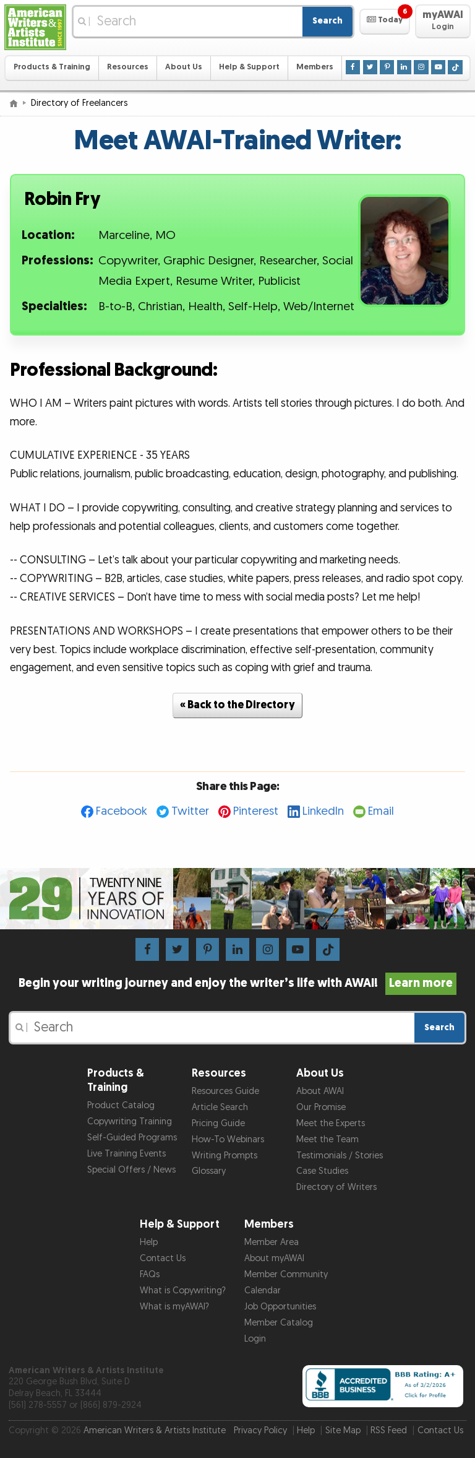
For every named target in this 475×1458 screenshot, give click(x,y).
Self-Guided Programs (132, 1137)
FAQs (150, 1274)
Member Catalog (278, 1323)
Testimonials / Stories (339, 1155)
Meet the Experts (330, 1123)
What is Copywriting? (183, 1290)
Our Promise (321, 1107)
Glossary (209, 1171)
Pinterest (255, 811)
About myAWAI (274, 1258)
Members (314, 67)
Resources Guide (225, 1091)
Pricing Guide (218, 1123)
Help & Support (249, 67)
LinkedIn (323, 811)
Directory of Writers (336, 1187)
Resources (127, 67)
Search (327, 21)
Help (149, 1242)
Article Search (220, 1107)
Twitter (190, 811)
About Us (183, 67)
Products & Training (52, 67)
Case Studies (322, 1171)
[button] (384, 22)
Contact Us (163, 1258)
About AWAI (320, 1091)
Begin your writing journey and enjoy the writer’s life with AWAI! (238, 983)
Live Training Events (126, 1154)
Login (255, 1339)
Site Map (343, 1430)
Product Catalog (121, 1105)
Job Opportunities (280, 1307)
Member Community (286, 1274)
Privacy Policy (260, 1430)
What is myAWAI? (174, 1307)
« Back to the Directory (237, 705)
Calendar (262, 1290)
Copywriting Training (129, 1121)
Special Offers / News (131, 1170)
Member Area (271, 1242)
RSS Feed (388, 1430)
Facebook (121, 811)
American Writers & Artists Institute (154, 1430)
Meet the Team (327, 1139)
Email (381, 811)
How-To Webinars (228, 1139)
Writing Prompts (224, 1155)
